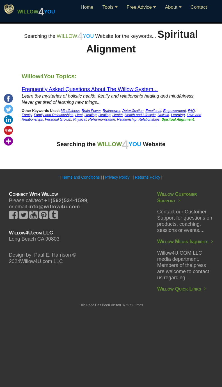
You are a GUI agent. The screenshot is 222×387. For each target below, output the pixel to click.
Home (87, 7)
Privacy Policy (117, 177)
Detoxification (133, 111)
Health (118, 115)
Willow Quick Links (181, 289)
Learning (178, 115)
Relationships (149, 119)
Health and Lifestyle (140, 115)
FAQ (191, 111)
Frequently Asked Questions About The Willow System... (90, 89)
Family (27, 115)
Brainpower (111, 111)
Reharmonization (101, 119)
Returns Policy (147, 177)
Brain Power (91, 111)
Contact (199, 7)
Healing (90, 115)
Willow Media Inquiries (185, 241)
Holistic (163, 115)
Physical (79, 119)
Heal (79, 115)
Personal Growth (58, 119)
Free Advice (141, 7)
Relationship (126, 119)
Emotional (153, 111)
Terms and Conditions (81, 177)
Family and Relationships (53, 115)
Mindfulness (70, 111)
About (173, 7)
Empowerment (174, 111)
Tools (110, 7)
